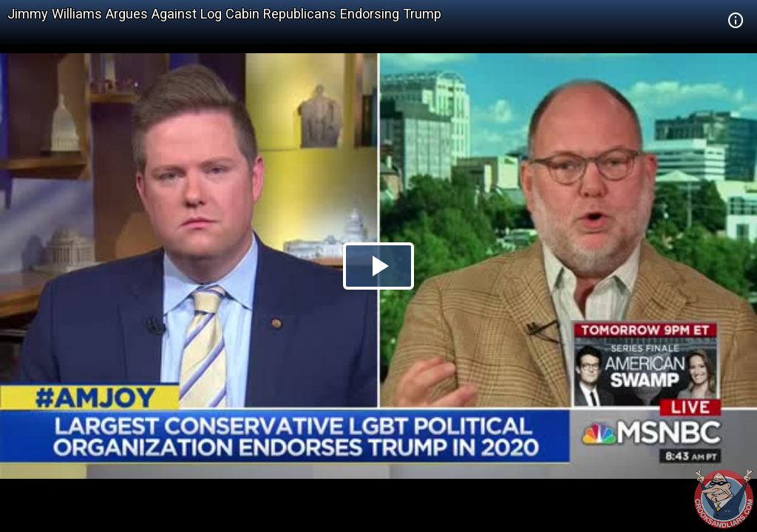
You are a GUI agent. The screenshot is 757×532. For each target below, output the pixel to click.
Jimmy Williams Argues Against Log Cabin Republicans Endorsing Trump (224, 13)
